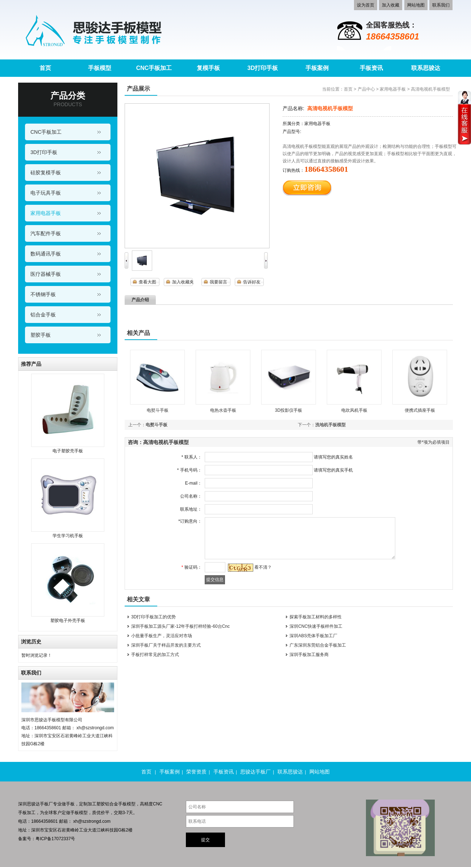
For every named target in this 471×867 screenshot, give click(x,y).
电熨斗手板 (157, 410)
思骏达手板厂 (255, 772)
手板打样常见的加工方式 (155, 654)
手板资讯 (223, 772)
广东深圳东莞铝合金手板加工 (317, 645)
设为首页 (365, 5)
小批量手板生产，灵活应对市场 (161, 635)
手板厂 (46, 803)
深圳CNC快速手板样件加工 (315, 626)
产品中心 (366, 89)
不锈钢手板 (43, 294)
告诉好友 (251, 282)
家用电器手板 (45, 213)
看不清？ (261, 567)
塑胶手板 (40, 335)
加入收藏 (390, 5)
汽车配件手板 (45, 233)
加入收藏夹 (183, 282)
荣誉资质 (196, 772)
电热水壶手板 (223, 410)
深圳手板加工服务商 (309, 654)
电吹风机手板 (354, 410)
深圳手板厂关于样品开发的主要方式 (166, 645)
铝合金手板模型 (120, 803)
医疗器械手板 (45, 274)
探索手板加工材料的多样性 (315, 616)
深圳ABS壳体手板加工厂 (313, 635)
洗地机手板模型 (330, 424)
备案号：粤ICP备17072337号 (46, 838)
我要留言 (218, 282)
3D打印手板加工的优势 (153, 616)
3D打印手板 (43, 152)
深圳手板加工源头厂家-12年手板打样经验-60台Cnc (180, 626)
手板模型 (79, 812)
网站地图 (416, 5)
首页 (348, 89)
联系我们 (441, 5)
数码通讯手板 (45, 254)
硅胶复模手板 (45, 172)
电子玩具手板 (45, 193)
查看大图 (147, 282)
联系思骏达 (290, 772)
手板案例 (169, 772)
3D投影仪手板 (288, 410)
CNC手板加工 (46, 132)
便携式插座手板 (420, 410)
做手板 (68, 803)
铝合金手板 (43, 315)
